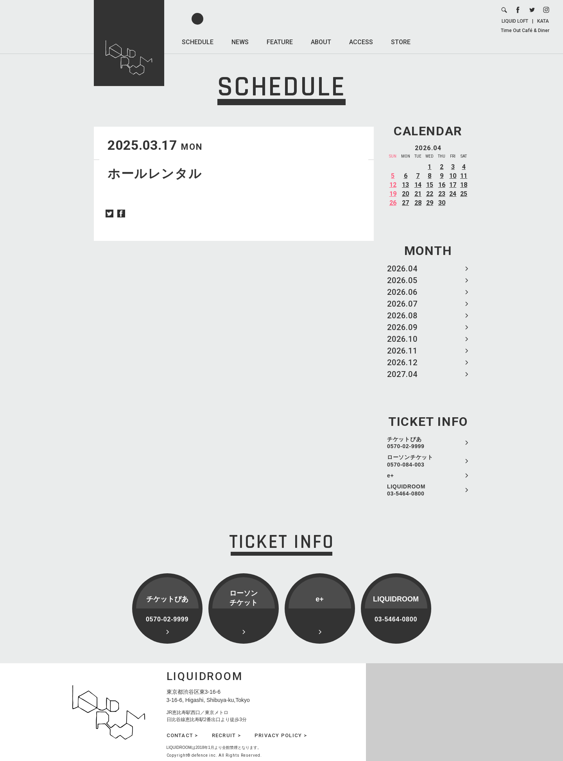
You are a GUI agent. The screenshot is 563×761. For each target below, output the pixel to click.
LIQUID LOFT (515, 21)
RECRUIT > (226, 735)
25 (463, 193)
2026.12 (402, 362)
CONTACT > (182, 735)
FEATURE (280, 42)
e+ (390, 475)
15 (429, 184)
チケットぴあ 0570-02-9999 (406, 442)
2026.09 (402, 327)
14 (417, 184)
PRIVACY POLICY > (281, 735)
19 (392, 193)
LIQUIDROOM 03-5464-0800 (406, 490)
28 (417, 202)
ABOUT (321, 42)
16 (441, 184)
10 (452, 175)
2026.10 (402, 339)
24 (452, 193)
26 (392, 202)
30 (441, 202)
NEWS (240, 42)
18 (463, 184)
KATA (543, 21)
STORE (401, 42)
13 (405, 184)
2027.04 (402, 374)
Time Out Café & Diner (525, 30)
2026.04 (402, 269)
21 (417, 193)
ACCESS (361, 42)
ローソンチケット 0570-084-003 (410, 460)
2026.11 (402, 351)
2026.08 (402, 315)
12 (392, 184)
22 (429, 193)
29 (429, 202)
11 (463, 175)
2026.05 (402, 280)
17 (452, 184)
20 (405, 193)
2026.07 (402, 304)
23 (441, 193)
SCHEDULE (197, 42)
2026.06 (402, 292)
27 (405, 202)
